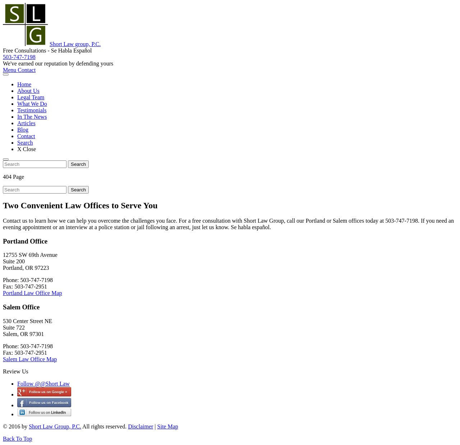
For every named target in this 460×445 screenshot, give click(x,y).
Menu (10, 70)
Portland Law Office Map (32, 293)
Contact (27, 70)
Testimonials (32, 110)
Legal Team (30, 97)
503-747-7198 (19, 57)
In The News (32, 117)
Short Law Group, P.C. (55, 426)
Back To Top (17, 439)
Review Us (15, 371)
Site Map (167, 426)
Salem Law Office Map (30, 359)
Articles (26, 123)
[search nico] (34, 164)
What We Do (32, 104)
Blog (22, 130)
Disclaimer (140, 426)
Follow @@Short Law (43, 384)
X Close (26, 149)
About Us (28, 91)
